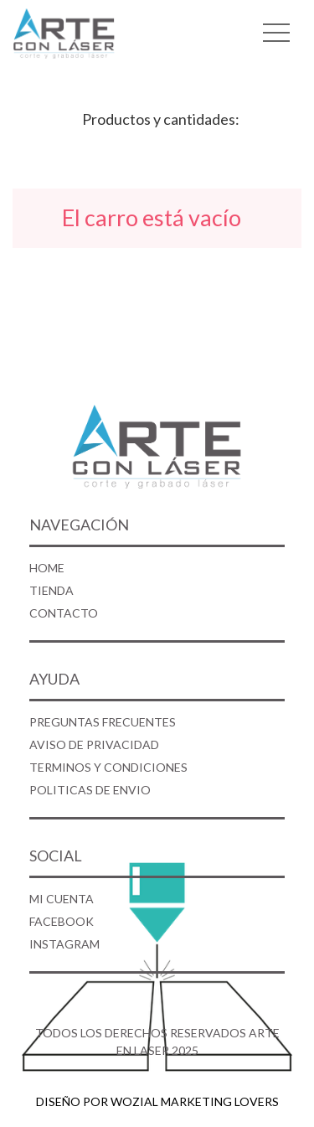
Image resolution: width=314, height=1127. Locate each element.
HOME (46, 568)
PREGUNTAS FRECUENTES (102, 722)
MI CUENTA (61, 899)
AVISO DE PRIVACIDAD (94, 744)
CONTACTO (63, 613)
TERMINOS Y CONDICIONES (108, 767)
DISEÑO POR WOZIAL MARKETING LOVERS (157, 1101)
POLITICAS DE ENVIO (90, 790)
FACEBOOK (61, 921)
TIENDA (51, 590)
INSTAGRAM (64, 944)
